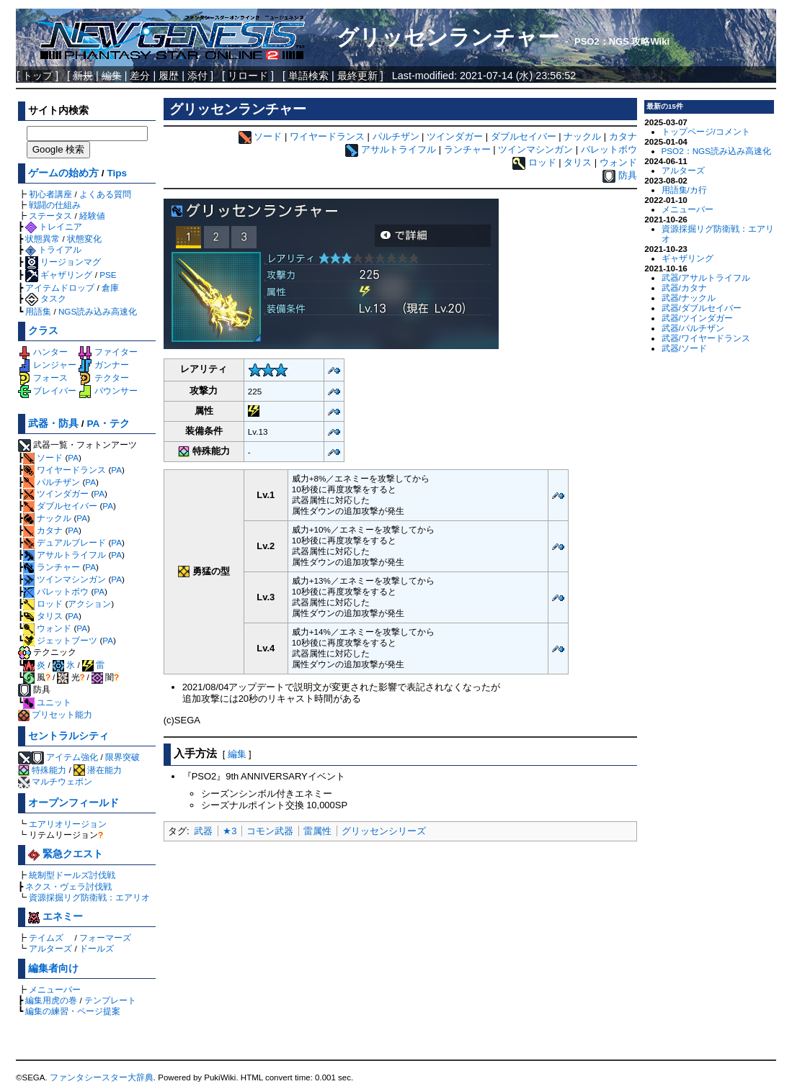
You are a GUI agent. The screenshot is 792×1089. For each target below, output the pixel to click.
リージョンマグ (63, 261)
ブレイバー (47, 390)
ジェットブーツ (60, 640)
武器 (203, 831)
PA (73, 457)
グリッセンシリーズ (384, 831)
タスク (45, 298)
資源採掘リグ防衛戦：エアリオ (89, 897)
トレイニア (53, 226)
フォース (43, 377)
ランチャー (51, 566)
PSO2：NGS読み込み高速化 (716, 150)
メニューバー (55, 989)
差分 (140, 75)
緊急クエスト (65, 854)
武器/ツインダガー (697, 317)
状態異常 (42, 238)
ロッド (43, 603)
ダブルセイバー (60, 505)
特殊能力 (42, 769)
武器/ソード (684, 348)
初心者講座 (50, 194)
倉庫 (110, 287)
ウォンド (47, 628)
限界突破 (122, 757)
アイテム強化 (72, 757)
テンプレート (110, 1000)
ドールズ (96, 948)
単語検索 (308, 75)
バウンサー (108, 390)
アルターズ (50, 948)
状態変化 (84, 238)
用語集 (38, 311)
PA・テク (108, 423)
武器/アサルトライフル (706, 277)
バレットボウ (56, 591)
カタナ (43, 530)
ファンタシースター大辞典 (101, 1077)
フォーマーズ (105, 937)
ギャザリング (58, 274)
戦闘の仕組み (55, 204)
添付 (197, 75)
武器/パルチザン (693, 328)
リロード (248, 75)
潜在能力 (98, 769)
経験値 (92, 215)
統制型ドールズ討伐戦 (72, 875)
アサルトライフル (64, 554)
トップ (37, 75)
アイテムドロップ (59, 287)
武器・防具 (53, 423)
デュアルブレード (64, 542)
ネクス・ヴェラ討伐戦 (68, 886)
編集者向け (53, 968)
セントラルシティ (68, 736)
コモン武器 (269, 831)
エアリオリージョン (68, 823)
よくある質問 (105, 194)
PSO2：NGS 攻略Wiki (621, 41)
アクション (89, 603)
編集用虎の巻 (51, 1000)
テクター (103, 377)
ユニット (47, 702)
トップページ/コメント (706, 131)
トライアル (53, 249)
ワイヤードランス (64, 469)
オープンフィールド (73, 802)
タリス (43, 615)
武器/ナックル (689, 297)
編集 (237, 754)
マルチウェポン (55, 781)
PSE (107, 274)
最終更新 (357, 75)
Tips (117, 173)
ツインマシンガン (64, 579)
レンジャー (47, 364)
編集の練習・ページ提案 (72, 1011)
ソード (43, 457)
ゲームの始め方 (63, 173)
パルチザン (51, 482)
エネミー (55, 916)
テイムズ (46, 937)
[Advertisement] (400, 951)
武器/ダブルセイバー (702, 307)
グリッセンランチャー (448, 37)
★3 (229, 831)
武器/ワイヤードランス (706, 338)
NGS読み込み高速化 (97, 311)
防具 (627, 176)
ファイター (108, 351)
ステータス (50, 215)
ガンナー (103, 364)
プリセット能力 (55, 714)
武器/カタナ (684, 287)
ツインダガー (56, 493)
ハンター (43, 351)
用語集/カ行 (684, 189)
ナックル (47, 518)
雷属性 (317, 831)
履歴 (169, 75)
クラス (43, 330)
